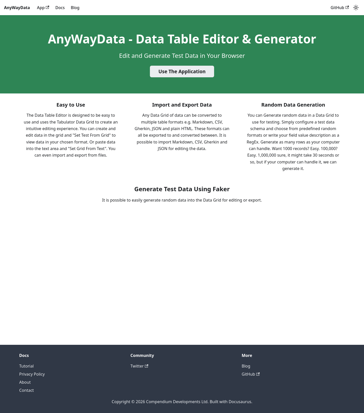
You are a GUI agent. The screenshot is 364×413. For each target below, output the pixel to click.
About (25, 382)
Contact (26, 390)
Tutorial (26, 366)
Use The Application (182, 71)
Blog (75, 7)
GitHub (340, 7)
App (43, 7)
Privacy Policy (32, 374)
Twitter (139, 366)
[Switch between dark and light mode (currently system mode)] (356, 8)
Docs (60, 7)
